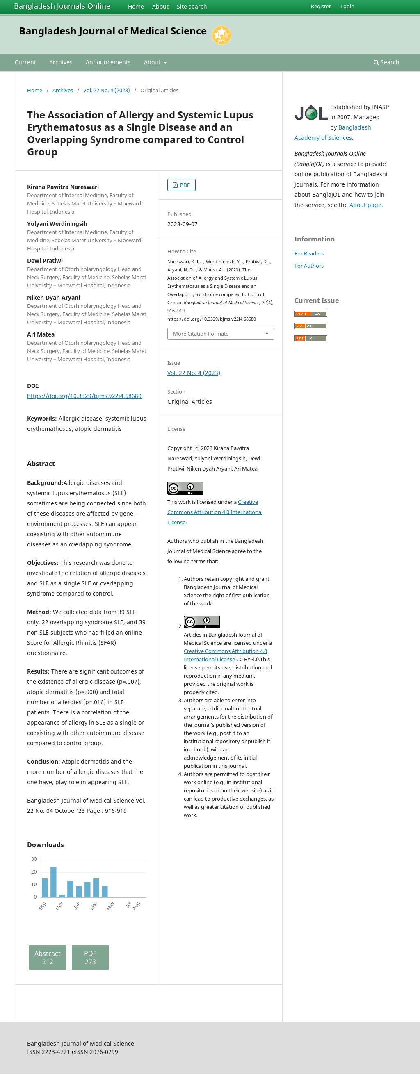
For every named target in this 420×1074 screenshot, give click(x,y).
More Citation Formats (200, 333)
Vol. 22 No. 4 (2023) (106, 90)
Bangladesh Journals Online (62, 6)
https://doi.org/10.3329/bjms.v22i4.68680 (84, 396)
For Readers (309, 253)
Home (136, 6)
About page (365, 205)
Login (347, 6)
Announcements (108, 62)
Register (321, 6)
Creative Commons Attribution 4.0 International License (214, 512)
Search (386, 62)
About (160, 6)
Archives (61, 62)
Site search (192, 6)
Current (25, 62)
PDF (184, 185)
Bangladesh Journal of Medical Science (113, 30)
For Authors (309, 265)
